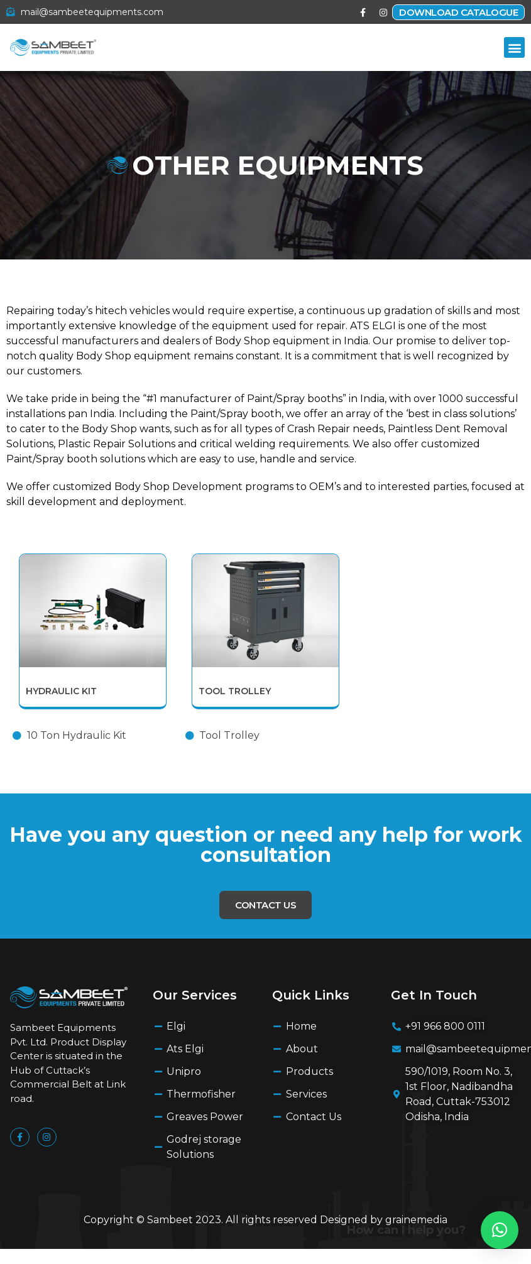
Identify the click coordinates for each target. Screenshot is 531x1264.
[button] (514, 47)
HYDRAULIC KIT (61, 691)
